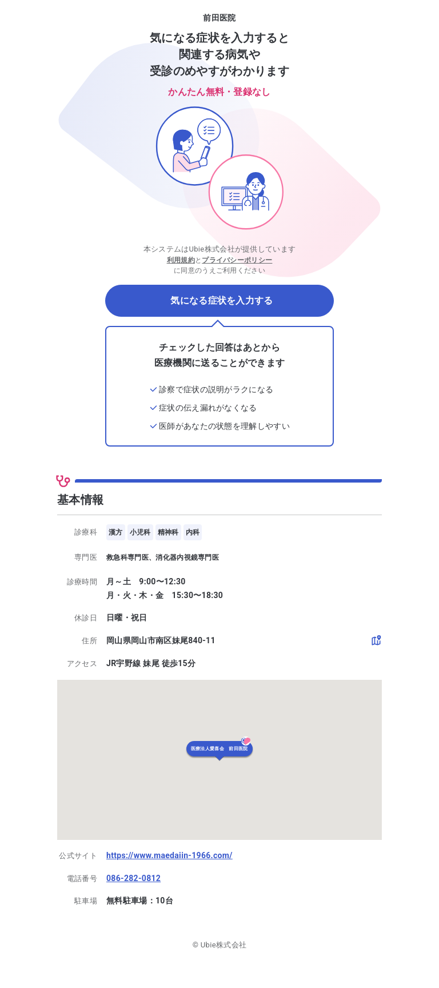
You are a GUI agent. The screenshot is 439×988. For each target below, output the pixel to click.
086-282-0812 (133, 878)
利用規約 (181, 260)
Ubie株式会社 (223, 945)
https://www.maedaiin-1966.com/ (169, 855)
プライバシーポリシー (237, 260)
